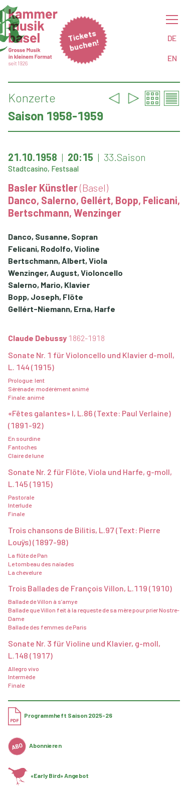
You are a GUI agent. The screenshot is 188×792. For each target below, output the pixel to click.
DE (171, 38)
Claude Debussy (56, 338)
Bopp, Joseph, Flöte (45, 296)
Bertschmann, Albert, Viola (57, 260)
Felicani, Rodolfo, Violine (54, 248)
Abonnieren (35, 745)
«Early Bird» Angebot (48, 775)
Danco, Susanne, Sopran (53, 236)
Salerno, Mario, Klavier (49, 284)
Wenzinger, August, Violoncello (65, 272)
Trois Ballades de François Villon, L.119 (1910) (90, 588)
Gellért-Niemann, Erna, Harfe (61, 308)
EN (172, 58)
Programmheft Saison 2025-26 (60, 715)
